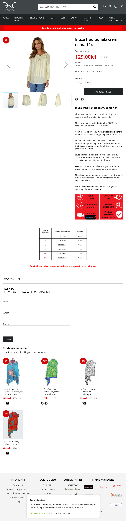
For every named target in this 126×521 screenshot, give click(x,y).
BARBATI (74, 17)
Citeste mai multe (63, 513)
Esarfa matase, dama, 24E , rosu (12, 442)
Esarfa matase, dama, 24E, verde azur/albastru (51, 392)
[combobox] (68, 7)
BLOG (101, 17)
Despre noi (18, 485)
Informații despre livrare (18, 489)
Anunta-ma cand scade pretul (88, 71)
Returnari (48, 493)
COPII (62, 17)
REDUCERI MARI (18, 19)
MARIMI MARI (87, 19)
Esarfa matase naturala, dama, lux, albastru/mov (14, 392)
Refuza (50, 513)
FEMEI (52, 17)
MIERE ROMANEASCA (115, 19)
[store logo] (19, 7)
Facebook (73, 494)
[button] (8, 64)
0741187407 (73, 485)
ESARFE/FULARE (37, 17)
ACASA (6, 17)
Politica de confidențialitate (18, 493)
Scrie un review (82, 51)
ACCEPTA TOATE (37, 513)
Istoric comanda (48, 489)
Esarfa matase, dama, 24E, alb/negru (89, 392)
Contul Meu (48, 485)
